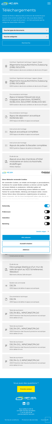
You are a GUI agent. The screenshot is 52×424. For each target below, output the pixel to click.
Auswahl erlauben (26, 243)
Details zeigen (41, 231)
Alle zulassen (26, 237)
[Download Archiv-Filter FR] (25, 30)
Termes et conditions (12, 420)
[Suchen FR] (26, 43)
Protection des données (30, 420)
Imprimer (44, 420)
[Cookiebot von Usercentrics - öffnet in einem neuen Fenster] (41, 172)
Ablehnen (26, 250)
